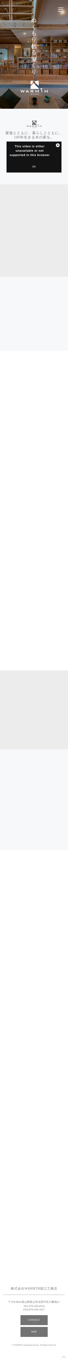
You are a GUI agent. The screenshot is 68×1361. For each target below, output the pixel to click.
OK (34, 166)
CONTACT (34, 1320)
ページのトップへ (63, 1356)
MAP (34, 1331)
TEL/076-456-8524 (34, 1306)
